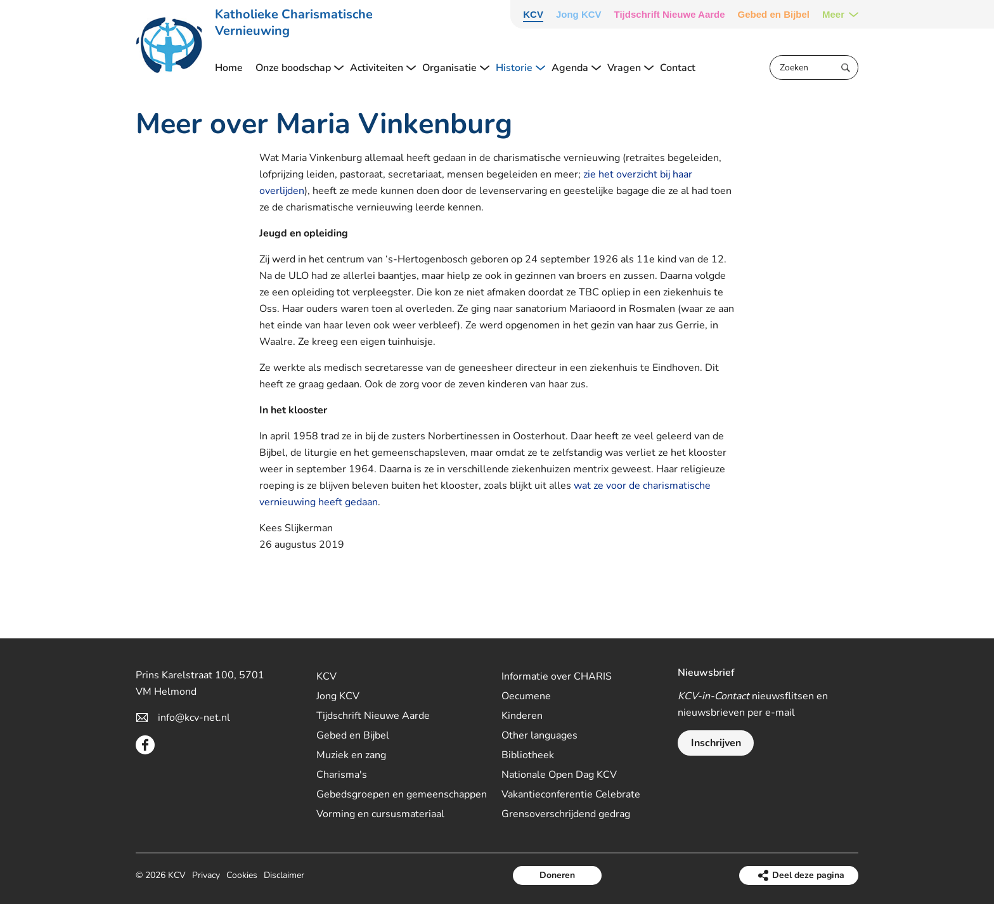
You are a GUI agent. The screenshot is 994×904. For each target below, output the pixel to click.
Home (229, 68)
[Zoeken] (814, 67)
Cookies (241, 875)
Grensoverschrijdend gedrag (565, 814)
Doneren (557, 875)
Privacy (206, 875)
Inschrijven (716, 743)
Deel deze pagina (808, 875)
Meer (833, 14)
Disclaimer (284, 875)
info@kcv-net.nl (194, 718)
